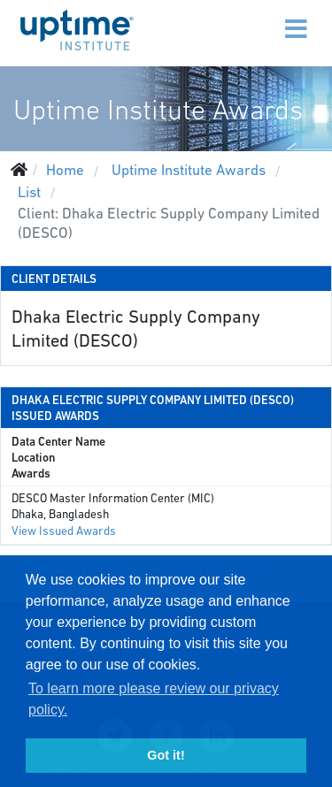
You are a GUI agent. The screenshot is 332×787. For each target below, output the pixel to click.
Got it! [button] (165, 755)
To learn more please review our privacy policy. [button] (153, 699)
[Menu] (258, 17)
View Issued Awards (64, 531)
